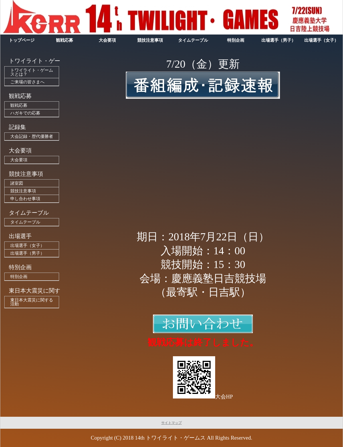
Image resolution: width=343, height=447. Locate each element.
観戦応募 (18, 105)
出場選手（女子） (27, 245)
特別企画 (18, 276)
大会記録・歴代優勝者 (31, 136)
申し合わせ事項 (25, 198)
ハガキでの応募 (25, 113)
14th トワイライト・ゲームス (170, 438)
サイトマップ (171, 423)
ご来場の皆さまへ (27, 82)
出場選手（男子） (27, 253)
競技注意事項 (23, 191)
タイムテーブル (25, 222)
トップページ (22, 40)
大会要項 (18, 160)
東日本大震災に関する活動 (31, 302)
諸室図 (16, 183)
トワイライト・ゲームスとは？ (31, 72)
